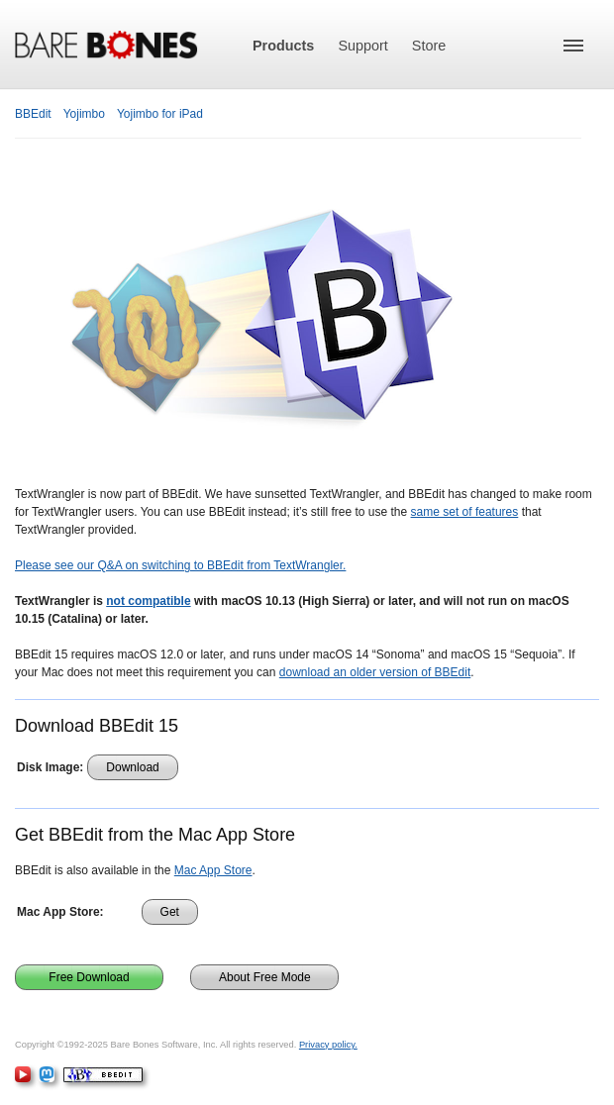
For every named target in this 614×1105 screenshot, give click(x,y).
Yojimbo (84, 114)
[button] (573, 45)
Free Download (89, 977)
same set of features (465, 512)
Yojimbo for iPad (160, 114)
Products (283, 45)
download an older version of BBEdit (374, 672)
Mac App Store (213, 870)
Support (362, 45)
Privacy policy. (328, 1045)
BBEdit (33, 114)
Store (429, 45)
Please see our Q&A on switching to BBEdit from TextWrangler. (180, 565)
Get (169, 912)
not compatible (148, 601)
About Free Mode (265, 977)
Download (132, 767)
